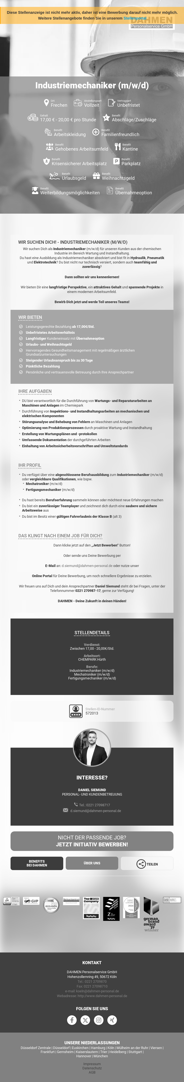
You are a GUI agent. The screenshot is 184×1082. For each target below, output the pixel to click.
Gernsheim (65, 1052)
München (101, 1056)
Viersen (156, 1048)
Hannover (83, 1056)
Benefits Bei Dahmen (37, 863)
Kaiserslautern (87, 1052)
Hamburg (98, 1048)
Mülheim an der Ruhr (132, 1048)
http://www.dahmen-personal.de (102, 996)
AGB (92, 1072)
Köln (111, 1048)
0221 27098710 (96, 986)
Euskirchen (80, 1048)
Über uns (92, 863)
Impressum (92, 1064)
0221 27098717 (98, 805)
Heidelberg (117, 1052)
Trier (103, 1052)
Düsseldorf (61, 1048)
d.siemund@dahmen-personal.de (87, 566)
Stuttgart (135, 1052)
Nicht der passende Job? (92, 841)
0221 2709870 (96, 981)
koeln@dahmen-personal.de (97, 991)
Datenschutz (92, 1068)
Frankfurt (48, 1052)
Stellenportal (135, 18)
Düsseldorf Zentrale (36, 1048)
